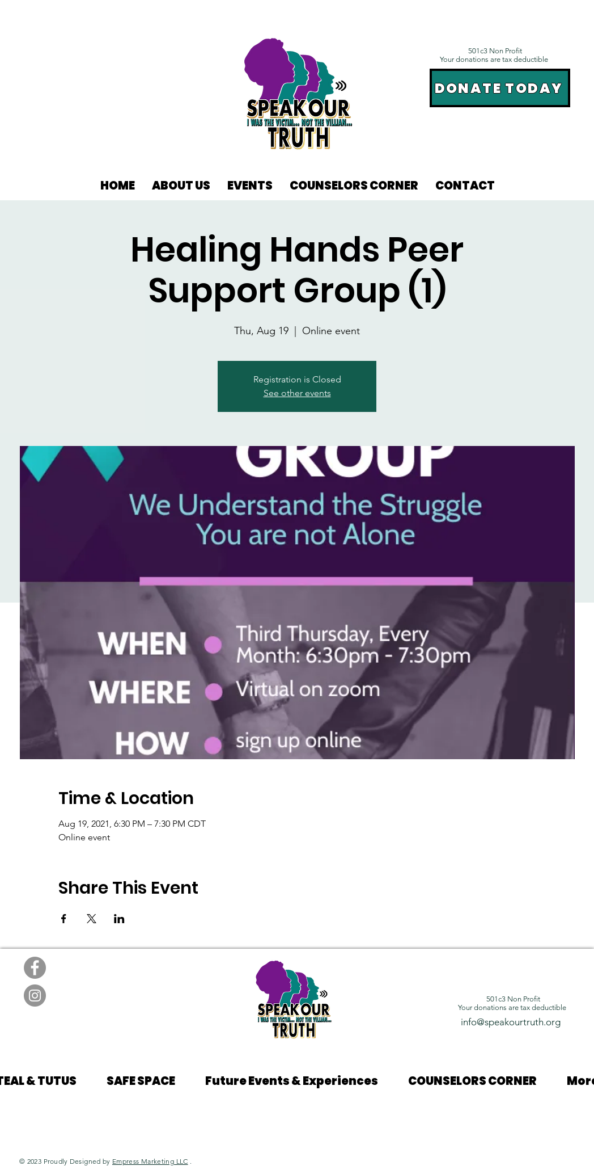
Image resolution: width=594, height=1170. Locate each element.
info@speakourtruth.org (511, 1022)
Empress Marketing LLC (150, 1161)
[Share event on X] (91, 918)
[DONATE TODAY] (500, 88)
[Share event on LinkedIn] (119, 918)
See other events (297, 393)
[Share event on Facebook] (63, 918)
